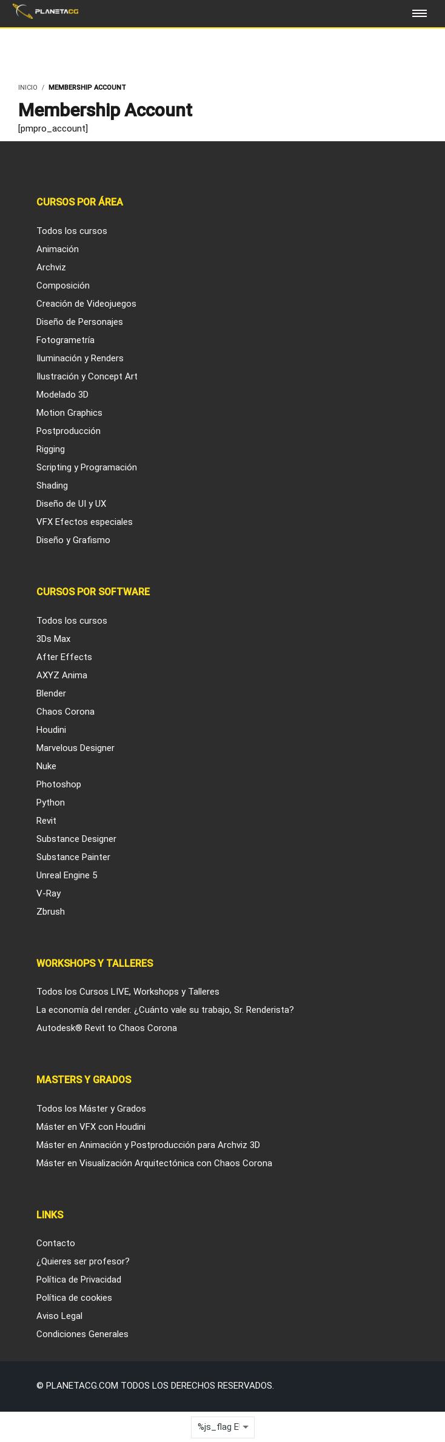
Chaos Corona (65, 711)
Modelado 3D (62, 394)
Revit (46, 820)
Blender (51, 693)
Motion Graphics (69, 412)
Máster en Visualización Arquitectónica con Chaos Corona (154, 1163)
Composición (63, 285)
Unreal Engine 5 (66, 875)
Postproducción (68, 431)
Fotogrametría (65, 340)
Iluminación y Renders (80, 358)
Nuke (46, 766)
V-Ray (48, 893)
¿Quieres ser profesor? (83, 1261)
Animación (57, 249)
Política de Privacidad (78, 1279)
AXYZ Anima (61, 675)
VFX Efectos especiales (84, 521)
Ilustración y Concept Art (87, 376)
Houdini (51, 729)
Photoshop (58, 784)
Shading (52, 485)
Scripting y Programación (86, 467)
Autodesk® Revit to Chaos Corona (106, 1028)
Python (50, 802)
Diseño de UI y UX (71, 503)
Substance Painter (73, 857)
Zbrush (50, 911)
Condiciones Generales (82, 1334)
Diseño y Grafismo (73, 540)
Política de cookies (74, 1297)
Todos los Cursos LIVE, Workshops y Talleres (127, 991)
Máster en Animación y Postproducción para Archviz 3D (148, 1145)
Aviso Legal (59, 1315)
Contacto (55, 1243)
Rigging (50, 449)
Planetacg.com (82, 1385)
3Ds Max (53, 638)
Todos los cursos (71, 230)
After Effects (64, 657)
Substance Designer (76, 838)
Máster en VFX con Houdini (91, 1126)
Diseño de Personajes (79, 321)
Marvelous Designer (75, 748)
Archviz (51, 267)
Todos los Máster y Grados (91, 1108)
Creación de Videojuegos (86, 303)
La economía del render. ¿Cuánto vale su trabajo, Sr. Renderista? (165, 1009)
